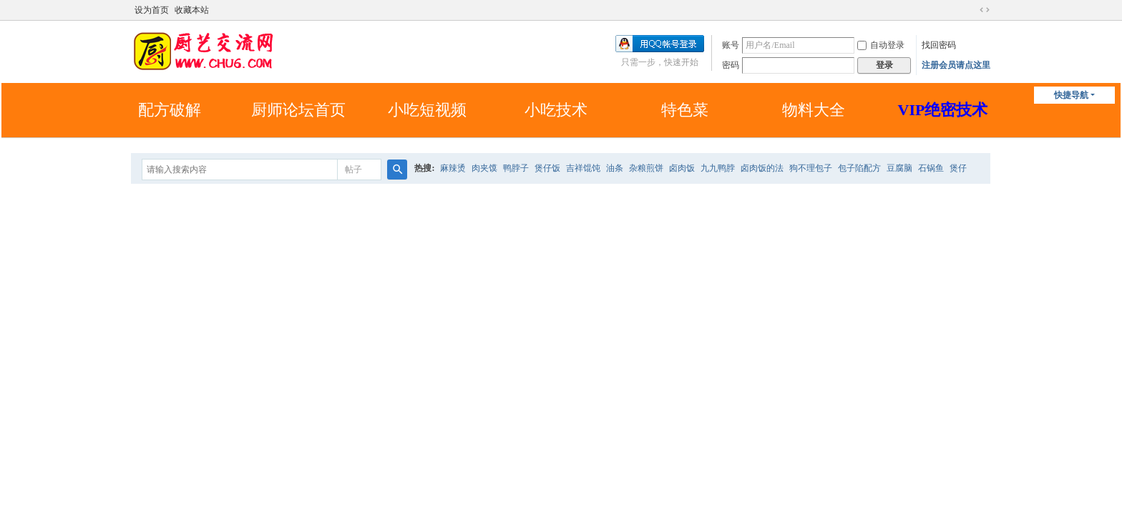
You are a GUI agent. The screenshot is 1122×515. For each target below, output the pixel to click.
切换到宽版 (984, 10)
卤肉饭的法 (762, 168)
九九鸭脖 (718, 168)
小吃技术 (556, 110)
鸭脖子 (516, 168)
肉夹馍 (484, 168)
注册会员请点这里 (956, 65)
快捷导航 (1071, 95)
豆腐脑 (899, 168)
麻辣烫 (453, 168)
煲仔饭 (547, 168)
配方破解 (169, 110)
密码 (730, 65)
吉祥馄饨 (583, 168)
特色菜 (684, 110)
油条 (614, 168)
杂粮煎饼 (646, 168)
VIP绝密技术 (943, 110)
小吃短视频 (427, 110)
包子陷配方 (859, 168)
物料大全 (813, 110)
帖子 (353, 170)
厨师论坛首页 (298, 110)
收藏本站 (192, 10)
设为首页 (152, 10)
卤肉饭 (682, 168)
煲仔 (958, 168)
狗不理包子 (810, 168)
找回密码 (939, 45)
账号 (730, 45)
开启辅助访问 (971, 10)
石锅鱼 (931, 168)
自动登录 (880, 45)
